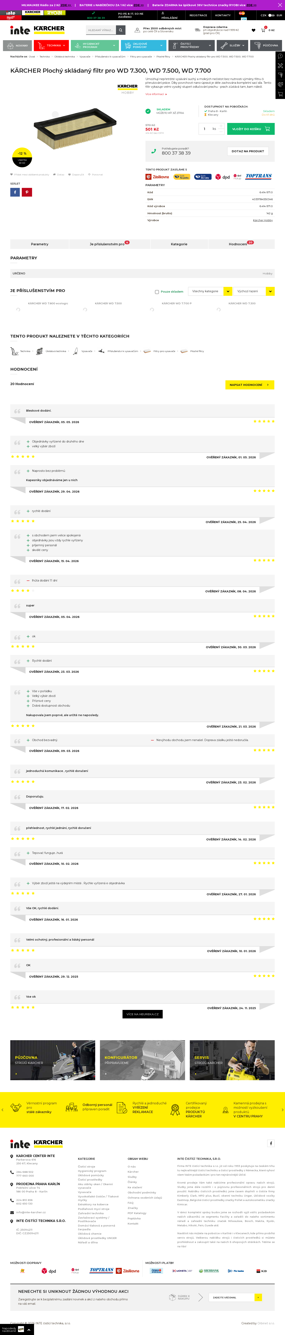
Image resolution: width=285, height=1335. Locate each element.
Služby (232, 45)
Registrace (198, 15)
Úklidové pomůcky (143, 45)
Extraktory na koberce (93, 1204)
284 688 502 (24, 1171)
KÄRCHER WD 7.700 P (177, 303)
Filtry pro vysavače (141, 56)
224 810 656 (24, 1200)
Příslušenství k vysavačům (110, 56)
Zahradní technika (91, 1213)
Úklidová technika (64, 56)
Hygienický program (95, 45)
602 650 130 (24, 1203)
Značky (133, 1207)
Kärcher (133, 1171)
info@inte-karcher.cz (31, 1212)
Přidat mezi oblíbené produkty (29, 174)
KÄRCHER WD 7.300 (242, 303)
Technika (51, 45)
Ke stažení (135, 1187)
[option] (74, 124)
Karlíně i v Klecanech (235, 1233)
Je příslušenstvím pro (110, 243)
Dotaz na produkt (248, 151)
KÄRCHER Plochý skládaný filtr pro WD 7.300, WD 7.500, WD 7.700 (214, 56)
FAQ (130, 1202)
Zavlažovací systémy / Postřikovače (93, 1219)
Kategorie (179, 244)
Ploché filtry (163, 56)
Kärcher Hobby (263, 220)
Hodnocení (241, 243)
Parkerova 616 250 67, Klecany (35, 1159)
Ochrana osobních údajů (145, 1197)
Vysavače (85, 56)
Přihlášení (170, 15)
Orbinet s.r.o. (266, 1323)
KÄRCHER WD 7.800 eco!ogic (48, 303)
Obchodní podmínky (142, 1192)
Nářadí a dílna (88, 1242)
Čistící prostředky (191, 45)
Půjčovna (266, 45)
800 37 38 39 (176, 153)
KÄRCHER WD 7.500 (108, 303)
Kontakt (133, 1223)
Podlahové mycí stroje (93, 1208)
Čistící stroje (86, 1166)
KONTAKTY (223, 15)
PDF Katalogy (137, 1213)
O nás (132, 1166)
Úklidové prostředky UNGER (97, 1238)
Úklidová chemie (90, 1233)
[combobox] (210, 291)
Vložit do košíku (251, 128)
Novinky (17, 45)
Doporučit (76, 174)
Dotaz (58, 174)
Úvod (32, 56)
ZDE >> (66, 5)
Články (132, 1182)
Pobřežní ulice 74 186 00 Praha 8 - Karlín (38, 1188)
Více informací (156, 94)
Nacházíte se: (19, 56)
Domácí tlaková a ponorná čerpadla (96, 1227)
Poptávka (134, 1218)
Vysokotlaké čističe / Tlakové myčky (98, 1198)
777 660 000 (25, 1175)
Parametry (39, 244)
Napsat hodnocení (250, 385)
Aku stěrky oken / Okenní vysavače (95, 1186)
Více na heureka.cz (142, 1014)
